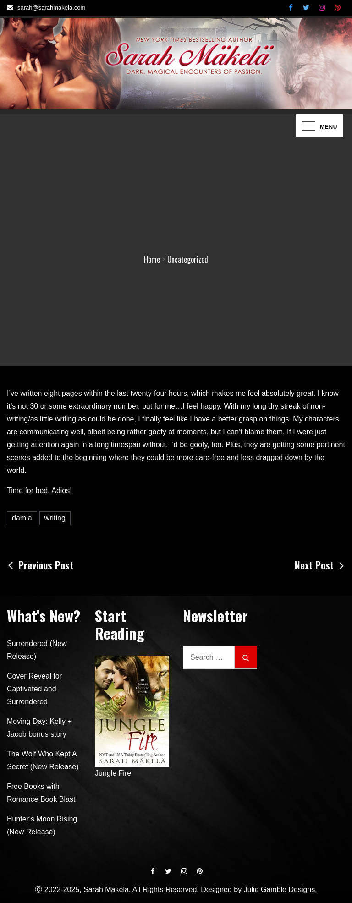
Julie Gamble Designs (279, 889)
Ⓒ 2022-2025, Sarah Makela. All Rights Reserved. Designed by (139, 889)
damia (22, 518)
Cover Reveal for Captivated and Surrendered (34, 689)
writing (55, 518)
